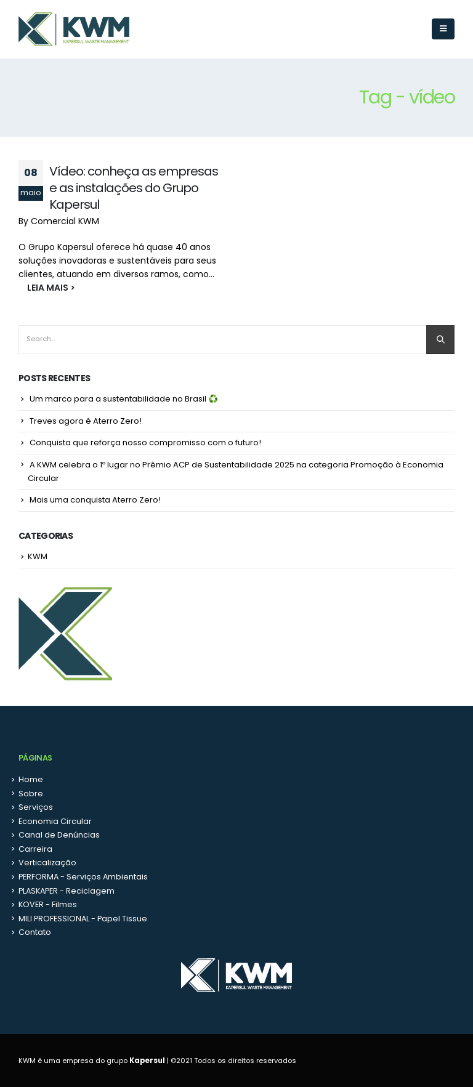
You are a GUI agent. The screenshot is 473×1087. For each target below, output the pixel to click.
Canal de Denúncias (59, 835)
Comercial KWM (65, 221)
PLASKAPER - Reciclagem (66, 891)
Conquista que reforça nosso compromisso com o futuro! (145, 442)
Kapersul (147, 1060)
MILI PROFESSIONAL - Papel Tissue (82, 918)
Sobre (30, 793)
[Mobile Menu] (443, 28)
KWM (37, 556)
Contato (34, 932)
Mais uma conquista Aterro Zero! (95, 500)
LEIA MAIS (42, 287)
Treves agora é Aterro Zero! (86, 421)
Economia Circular (55, 821)
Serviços (35, 807)
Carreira (35, 849)
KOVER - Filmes (47, 904)
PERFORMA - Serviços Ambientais (83, 876)
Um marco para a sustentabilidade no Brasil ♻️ (124, 399)
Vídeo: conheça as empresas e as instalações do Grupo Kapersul (133, 188)
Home (30, 779)
